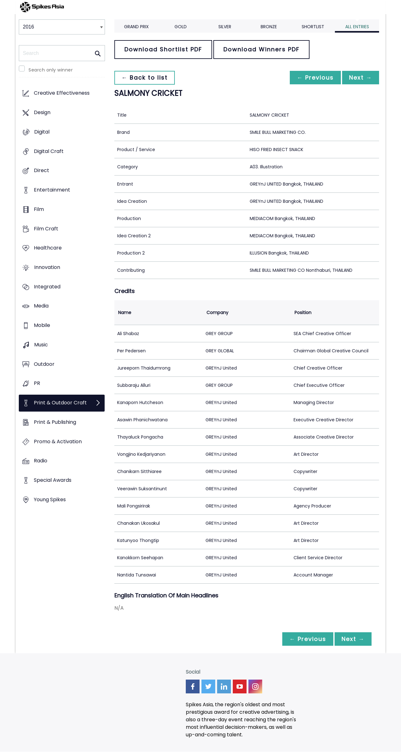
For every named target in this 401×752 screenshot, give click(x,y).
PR (37, 383)
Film (39, 209)
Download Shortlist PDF (163, 49)
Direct (41, 170)
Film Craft (46, 228)
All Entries (357, 27)
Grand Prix (136, 27)
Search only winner (51, 70)
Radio (40, 461)
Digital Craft (49, 151)
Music (41, 344)
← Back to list (145, 78)
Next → (360, 78)
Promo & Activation (58, 441)
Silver (224, 27)
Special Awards (52, 480)
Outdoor (44, 364)
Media (41, 306)
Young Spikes (50, 499)
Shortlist (313, 27)
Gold (180, 27)
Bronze (269, 27)
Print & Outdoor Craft (60, 403)
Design (42, 112)
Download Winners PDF (261, 49)
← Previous (313, 78)
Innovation (47, 267)
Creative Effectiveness (62, 93)
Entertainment (52, 189)
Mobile (42, 325)
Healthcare (48, 248)
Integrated (47, 286)
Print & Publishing (55, 422)
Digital (41, 131)
